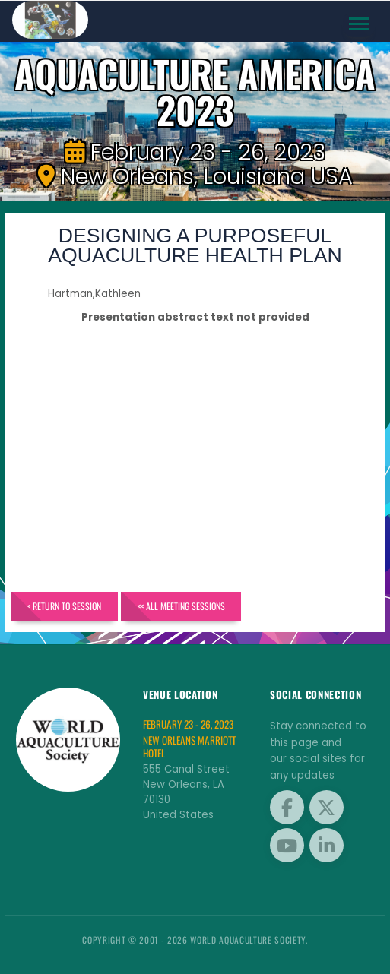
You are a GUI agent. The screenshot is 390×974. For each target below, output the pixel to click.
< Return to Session (64, 605)
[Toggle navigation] (359, 24)
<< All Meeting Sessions (181, 605)
